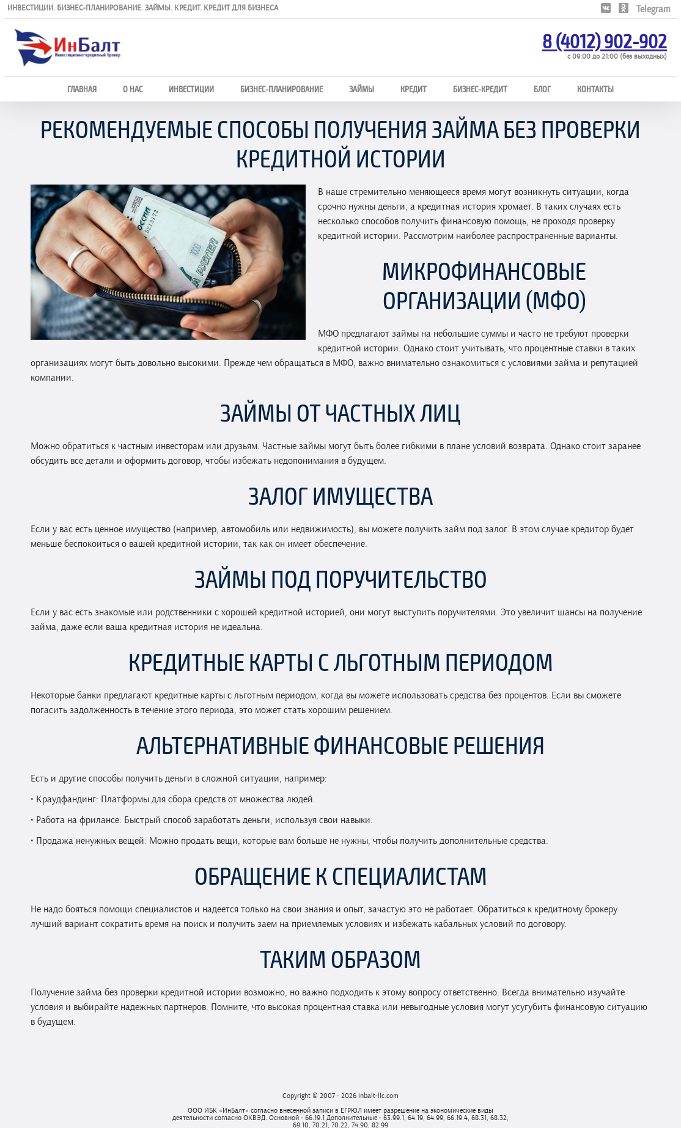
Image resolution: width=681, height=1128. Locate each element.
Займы (361, 89)
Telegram (653, 9)
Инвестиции (191, 89)
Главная (82, 89)
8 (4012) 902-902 (604, 40)
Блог (542, 89)
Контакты (595, 89)
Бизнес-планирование (281, 89)
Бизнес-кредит (480, 89)
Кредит (413, 89)
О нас (132, 89)
